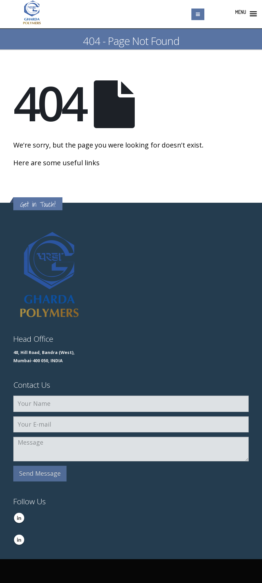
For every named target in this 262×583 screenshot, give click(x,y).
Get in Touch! (38, 204)
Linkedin (19, 518)
